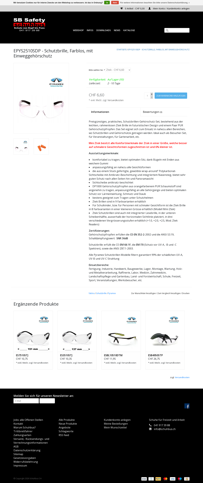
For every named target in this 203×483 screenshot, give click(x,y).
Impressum (20, 465)
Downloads (103, 30)
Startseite (122, 49)
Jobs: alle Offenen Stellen (28, 420)
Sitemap (18, 454)
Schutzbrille (101, 293)
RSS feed (64, 435)
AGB (16, 446)
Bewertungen (152, 112)
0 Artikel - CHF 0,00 (133, 8)
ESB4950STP (155, 355)
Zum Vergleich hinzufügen (169, 293)
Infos (90, 30)
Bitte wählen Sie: (97, 70)
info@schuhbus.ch (165, 429)
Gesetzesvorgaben (24, 458)
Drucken (186, 293)
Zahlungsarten (22, 435)
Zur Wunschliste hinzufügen (143, 293)
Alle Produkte (67, 420)
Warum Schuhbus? (24, 427)
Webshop (78, 30)
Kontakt (18, 423)
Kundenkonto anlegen (117, 420)
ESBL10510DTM (113, 355)
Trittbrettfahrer (23, 431)
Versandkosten (116, 100)
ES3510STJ (66, 355)
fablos (92, 293)
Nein (115, 3)
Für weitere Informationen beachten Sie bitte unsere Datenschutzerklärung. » (155, 3)
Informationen (100, 112)
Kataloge (129, 30)
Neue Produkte (68, 423)
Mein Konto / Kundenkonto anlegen (169, 8)
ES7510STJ (22, 355)
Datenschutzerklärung (26, 450)
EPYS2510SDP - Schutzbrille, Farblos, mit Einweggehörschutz (159, 49)
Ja (107, 3)
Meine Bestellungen (116, 423)
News (117, 30)
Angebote (64, 427)
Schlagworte (66, 431)
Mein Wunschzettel (115, 427)
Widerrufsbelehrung (25, 461)
